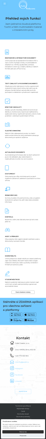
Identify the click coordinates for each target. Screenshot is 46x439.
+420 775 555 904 (22, 356)
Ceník (23, 411)
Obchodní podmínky (23, 416)
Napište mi (23, 391)
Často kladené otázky (23, 292)
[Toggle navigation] (4, 3)
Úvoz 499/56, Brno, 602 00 (25, 350)
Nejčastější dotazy (23, 408)
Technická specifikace (23, 406)
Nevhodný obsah (23, 414)
